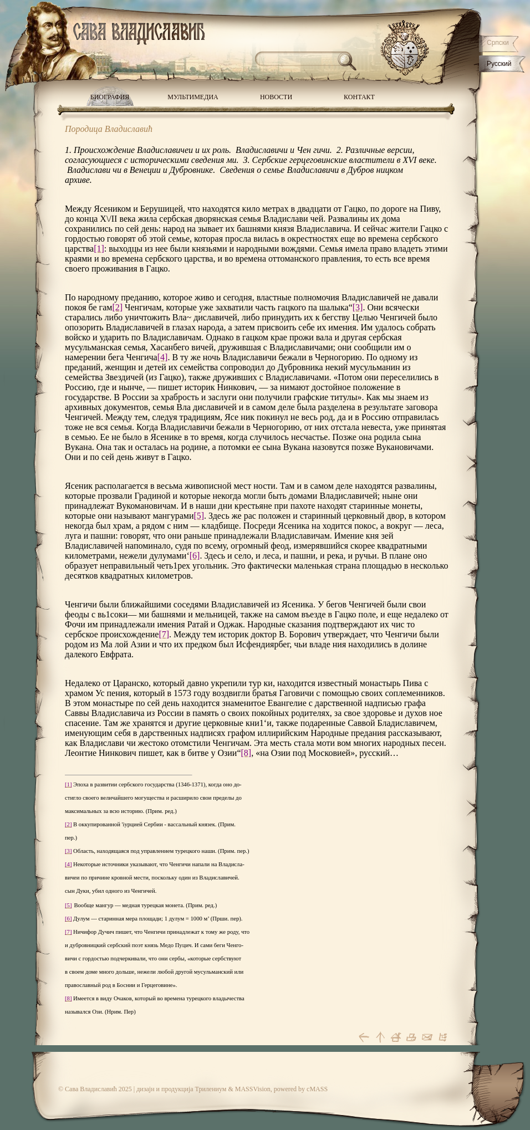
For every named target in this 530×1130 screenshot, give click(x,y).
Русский (499, 64)
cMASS (317, 1089)
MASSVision (253, 1089)
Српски (498, 43)
